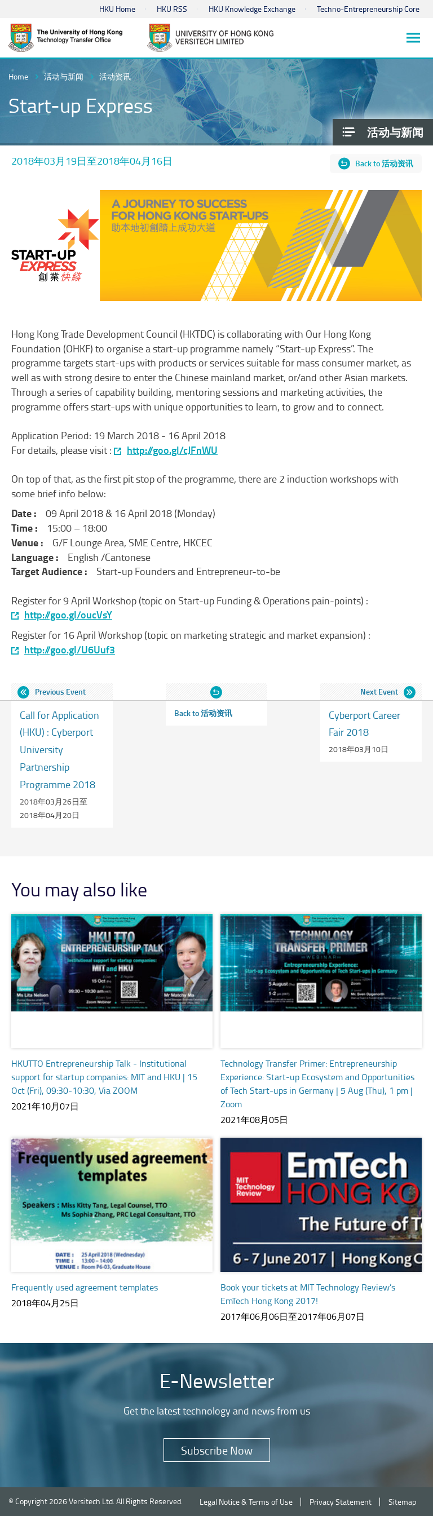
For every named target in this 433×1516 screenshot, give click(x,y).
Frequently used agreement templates (84, 1287)
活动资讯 (115, 76)
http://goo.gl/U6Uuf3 (69, 650)
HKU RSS (172, 8)
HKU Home (117, 8)
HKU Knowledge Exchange (252, 8)
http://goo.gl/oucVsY (68, 615)
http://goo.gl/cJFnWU (172, 450)
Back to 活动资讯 (384, 163)
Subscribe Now (217, 1450)
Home (18, 76)
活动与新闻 (63, 76)
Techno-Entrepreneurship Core (368, 8)
